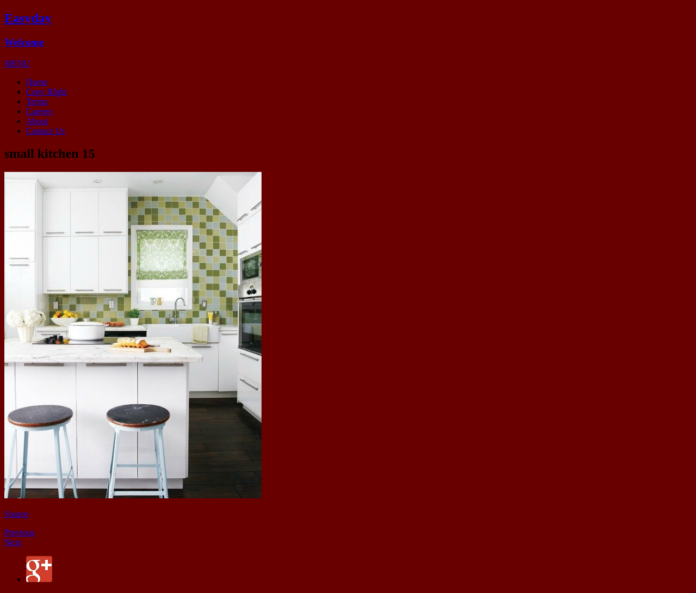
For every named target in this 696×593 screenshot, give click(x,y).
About (37, 121)
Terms (37, 101)
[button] (17, 63)
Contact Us (45, 130)
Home (36, 82)
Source (16, 513)
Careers (39, 111)
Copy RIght (46, 91)
